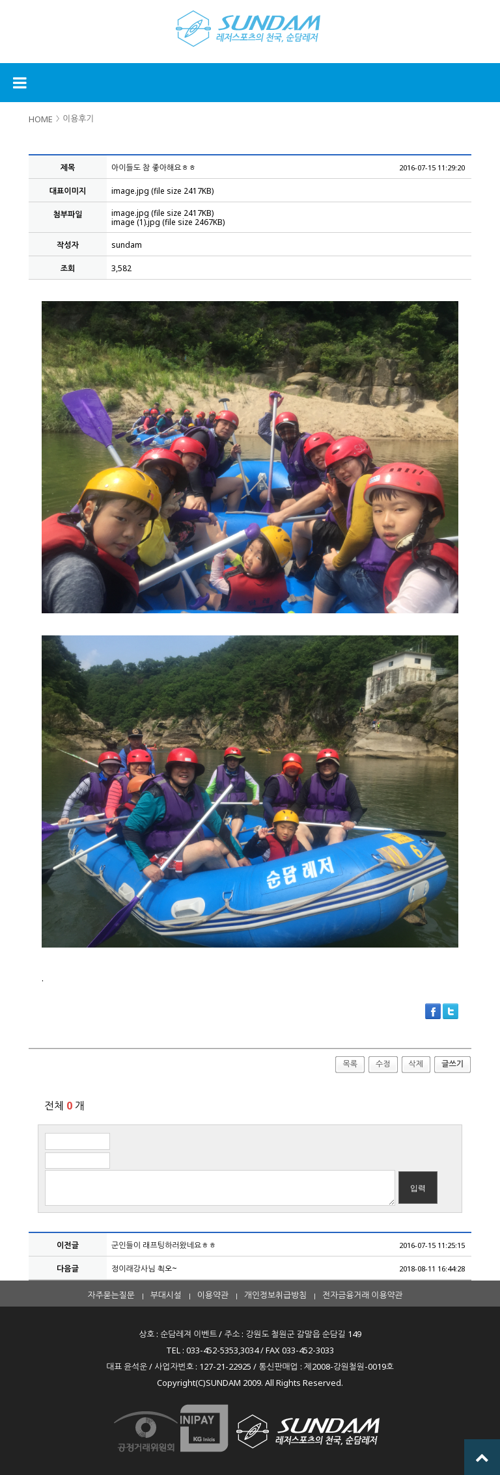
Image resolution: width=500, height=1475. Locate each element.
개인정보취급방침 (275, 1295)
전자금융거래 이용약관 (362, 1295)
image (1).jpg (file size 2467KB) (168, 222)
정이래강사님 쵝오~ (144, 1268)
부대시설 (166, 1295)
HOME (41, 119)
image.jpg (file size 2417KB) (162, 190)
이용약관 (213, 1295)
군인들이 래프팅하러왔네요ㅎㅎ (163, 1245)
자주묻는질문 (111, 1295)
